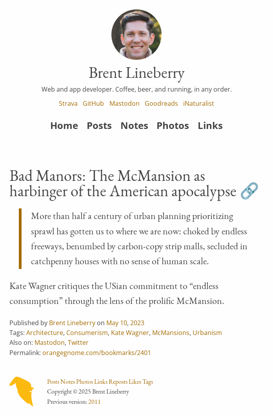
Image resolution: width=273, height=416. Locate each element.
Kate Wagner (130, 332)
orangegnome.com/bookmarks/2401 (96, 352)
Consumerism (87, 332)
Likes (135, 381)
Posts (99, 125)
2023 (137, 322)
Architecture (44, 332)
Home (64, 125)
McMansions (170, 332)
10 (123, 322)
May (112, 322)
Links (210, 125)
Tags (147, 381)
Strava (68, 103)
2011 (94, 402)
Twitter (78, 342)
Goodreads (161, 103)
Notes (134, 125)
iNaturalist (198, 103)
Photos (173, 125)
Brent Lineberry (72, 322)
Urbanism (207, 332)
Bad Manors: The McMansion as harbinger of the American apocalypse (123, 183)
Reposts (118, 381)
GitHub (93, 103)
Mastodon (124, 103)
